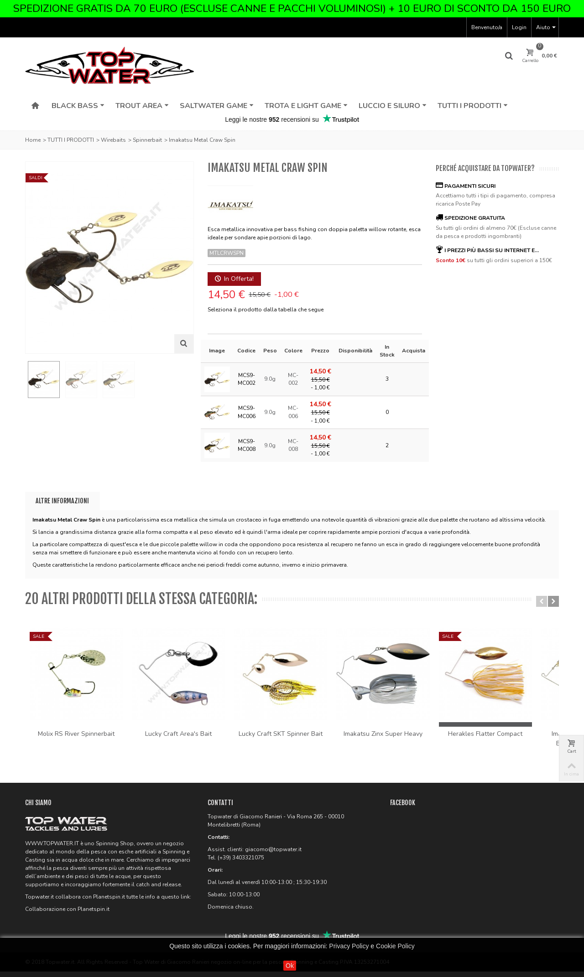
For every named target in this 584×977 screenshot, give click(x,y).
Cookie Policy (395, 946)
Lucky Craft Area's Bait (185, 738)
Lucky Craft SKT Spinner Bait (292, 738)
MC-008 (293, 445)
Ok (290, 965)
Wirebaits (113, 140)
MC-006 (293, 411)
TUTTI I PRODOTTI (473, 106)
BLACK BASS (78, 106)
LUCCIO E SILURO (393, 106)
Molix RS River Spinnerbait (78, 738)
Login (519, 27)
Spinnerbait (147, 140)
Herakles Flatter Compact (506, 738)
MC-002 (293, 379)
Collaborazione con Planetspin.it (67, 914)
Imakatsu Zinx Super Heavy (399, 738)
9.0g (270, 379)
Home (33, 140)
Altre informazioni (62, 501)
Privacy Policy (349, 946)
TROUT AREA (142, 106)
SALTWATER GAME (217, 106)
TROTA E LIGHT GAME (306, 106)
